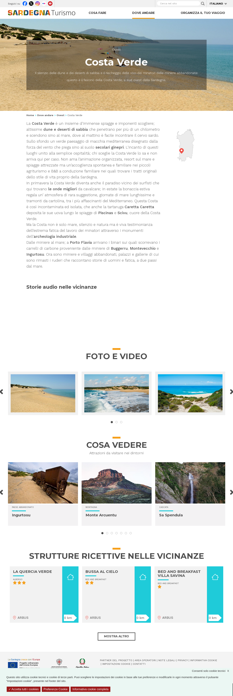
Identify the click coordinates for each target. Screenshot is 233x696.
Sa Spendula (171, 515)
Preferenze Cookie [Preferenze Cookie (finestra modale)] (56, 689)
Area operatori (145, 660)
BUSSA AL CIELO (101, 571)
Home (30, 115)
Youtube (50, 3)
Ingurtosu (21, 515)
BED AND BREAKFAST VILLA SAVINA (179, 573)
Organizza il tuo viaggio (203, 13)
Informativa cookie (203, 660)
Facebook (25, 3)
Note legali (166, 660)
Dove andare (143, 13)
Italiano (216, 3)
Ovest (116, 49)
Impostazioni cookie (116, 663)
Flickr (44, 3)
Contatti (139, 663)
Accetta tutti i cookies (24, 689)
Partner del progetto (116, 660)
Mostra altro (116, 636)
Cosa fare (97, 13)
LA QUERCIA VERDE (32, 571)
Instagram (37, 3)
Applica (203, 3)
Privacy (183, 660)
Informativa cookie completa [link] (90, 689)
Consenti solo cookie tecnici (212, 671)
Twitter (31, 3)
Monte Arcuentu (101, 515)
